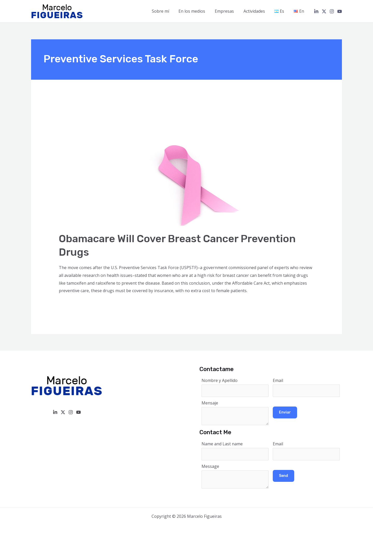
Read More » (71, 305)
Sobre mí (167, 11)
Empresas (228, 11)
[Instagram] (331, 11)
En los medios (197, 11)
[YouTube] (339, 11)
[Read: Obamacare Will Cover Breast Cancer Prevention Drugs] (152, 163)
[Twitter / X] (324, 11)
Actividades (257, 11)
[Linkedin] (316, 11)
